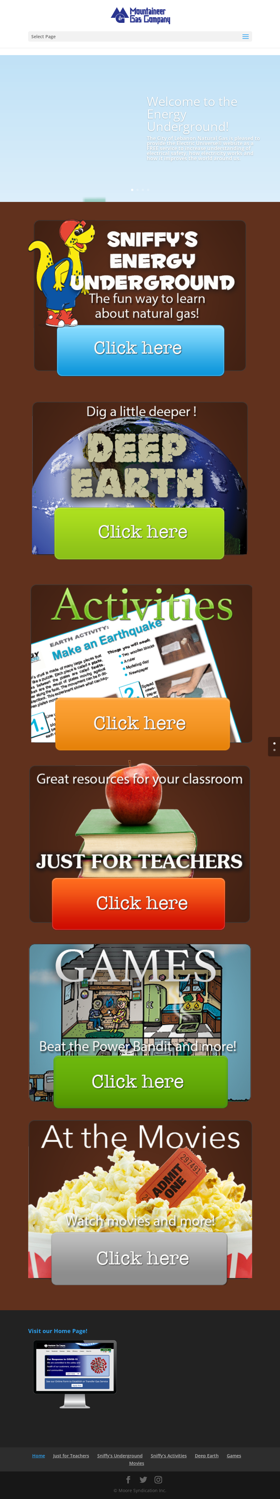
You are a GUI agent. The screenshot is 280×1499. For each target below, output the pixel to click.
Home (38, 1456)
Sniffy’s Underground (120, 1456)
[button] (246, 37)
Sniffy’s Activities (169, 1456)
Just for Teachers (71, 1456)
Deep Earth (207, 1456)
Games (234, 1456)
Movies (136, 1463)
